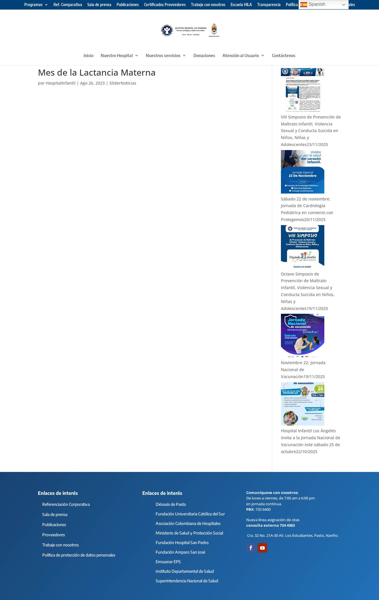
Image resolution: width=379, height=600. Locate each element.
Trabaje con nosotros (208, 5)
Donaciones (204, 55)
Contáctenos (283, 55)
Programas (33, 5)
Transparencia (269, 5)
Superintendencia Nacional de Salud (187, 580)
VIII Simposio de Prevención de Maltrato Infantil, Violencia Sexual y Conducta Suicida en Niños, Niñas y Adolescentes (311, 130)
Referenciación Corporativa (66, 504)
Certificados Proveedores (165, 5)
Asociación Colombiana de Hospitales (188, 523)
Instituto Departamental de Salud (185, 571)
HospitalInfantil (61, 83)
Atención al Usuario (240, 55)
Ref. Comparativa (68, 5)
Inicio (88, 55)
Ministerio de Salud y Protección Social (189, 532)
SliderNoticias (122, 83)
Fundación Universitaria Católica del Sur (190, 513)
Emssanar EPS (168, 561)
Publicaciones (128, 5)
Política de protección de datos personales (78, 554)
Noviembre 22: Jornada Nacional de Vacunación (303, 369)
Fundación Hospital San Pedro (182, 542)
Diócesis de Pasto (171, 504)
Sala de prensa (99, 5)
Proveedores (53, 534)
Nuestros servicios (163, 55)
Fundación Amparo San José (180, 552)
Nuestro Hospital (117, 55)
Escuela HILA (241, 5)
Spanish (312, 4)
